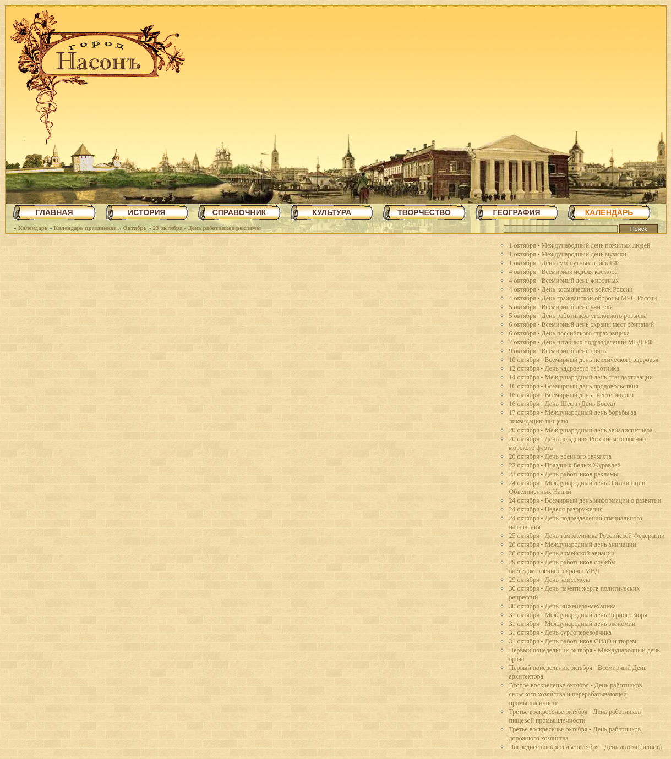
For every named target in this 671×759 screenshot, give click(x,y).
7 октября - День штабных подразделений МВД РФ (581, 342)
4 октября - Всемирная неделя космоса (563, 272)
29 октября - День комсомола (550, 580)
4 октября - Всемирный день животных (564, 280)
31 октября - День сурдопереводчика (560, 632)
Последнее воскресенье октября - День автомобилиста (585, 747)
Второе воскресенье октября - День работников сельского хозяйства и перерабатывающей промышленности (575, 694)
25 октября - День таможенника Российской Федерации (587, 536)
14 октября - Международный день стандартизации (581, 377)
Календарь (33, 227)
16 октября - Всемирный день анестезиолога (571, 395)
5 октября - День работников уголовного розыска (578, 316)
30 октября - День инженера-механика (563, 606)
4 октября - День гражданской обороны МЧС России (583, 298)
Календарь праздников (85, 227)
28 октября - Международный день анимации (572, 544)
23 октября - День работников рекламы (206, 227)
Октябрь (135, 227)
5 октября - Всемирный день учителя (561, 307)
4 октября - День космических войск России (571, 289)
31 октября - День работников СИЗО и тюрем (573, 641)
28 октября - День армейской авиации (562, 553)
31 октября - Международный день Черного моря (578, 615)
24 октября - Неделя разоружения (556, 509)
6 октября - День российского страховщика (569, 333)
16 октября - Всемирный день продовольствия (574, 386)
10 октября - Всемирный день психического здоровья (584, 360)
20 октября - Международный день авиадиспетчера (581, 430)
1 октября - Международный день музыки (568, 254)
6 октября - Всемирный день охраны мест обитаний (581, 324)
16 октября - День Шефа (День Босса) (562, 404)
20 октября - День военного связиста (560, 456)
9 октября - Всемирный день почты (558, 351)
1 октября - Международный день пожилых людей (580, 245)
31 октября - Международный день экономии (572, 624)
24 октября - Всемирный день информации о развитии (585, 500)
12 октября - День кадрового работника (564, 368)
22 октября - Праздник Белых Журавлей (565, 465)
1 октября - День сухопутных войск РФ (564, 263)
